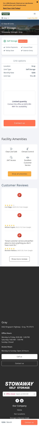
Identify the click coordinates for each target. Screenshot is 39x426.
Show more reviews (19, 259)
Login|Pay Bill (32, 18)
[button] (17, 400)
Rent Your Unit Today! (11, 8)
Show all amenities (19, 174)
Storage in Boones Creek (19, 418)
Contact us (19, 123)
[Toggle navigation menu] (35, 13)
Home (19, 410)
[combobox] (19, 394)
